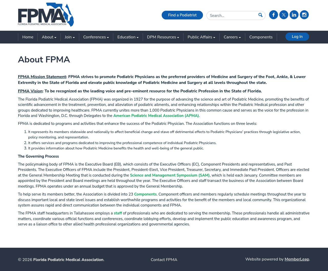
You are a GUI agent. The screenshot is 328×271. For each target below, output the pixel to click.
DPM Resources (163, 37)
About (49, 37)
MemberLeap (297, 259)
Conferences (96, 37)
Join (70, 37)
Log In (297, 36)
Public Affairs (201, 37)
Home (27, 37)
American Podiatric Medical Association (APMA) (156, 115)
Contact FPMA (164, 260)
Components (261, 37)
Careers (232, 37)
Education (128, 37)
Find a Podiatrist (182, 15)
